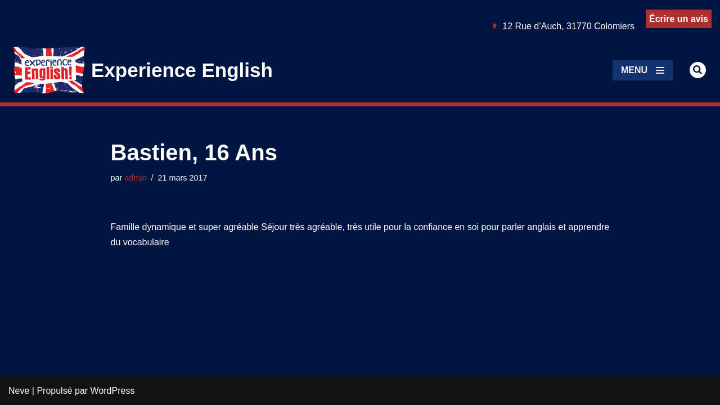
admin (135, 177)
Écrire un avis (678, 19)
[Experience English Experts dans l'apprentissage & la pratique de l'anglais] (143, 70)
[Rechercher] (698, 70)
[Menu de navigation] (643, 70)
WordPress (113, 390)
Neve (18, 390)
